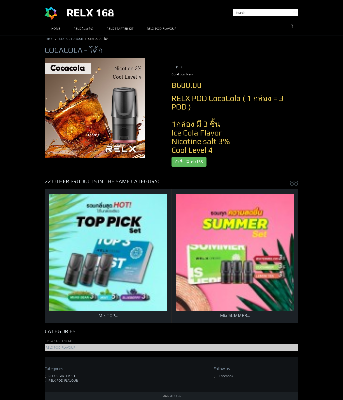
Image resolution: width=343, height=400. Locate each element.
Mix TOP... (108, 315)
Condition (178, 74)
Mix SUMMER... (235, 315)
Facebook (226, 376)
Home (48, 38)
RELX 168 (175, 396)
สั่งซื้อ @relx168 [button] (189, 161)
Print (179, 67)
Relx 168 (90, 13)
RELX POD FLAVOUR (70, 38)
